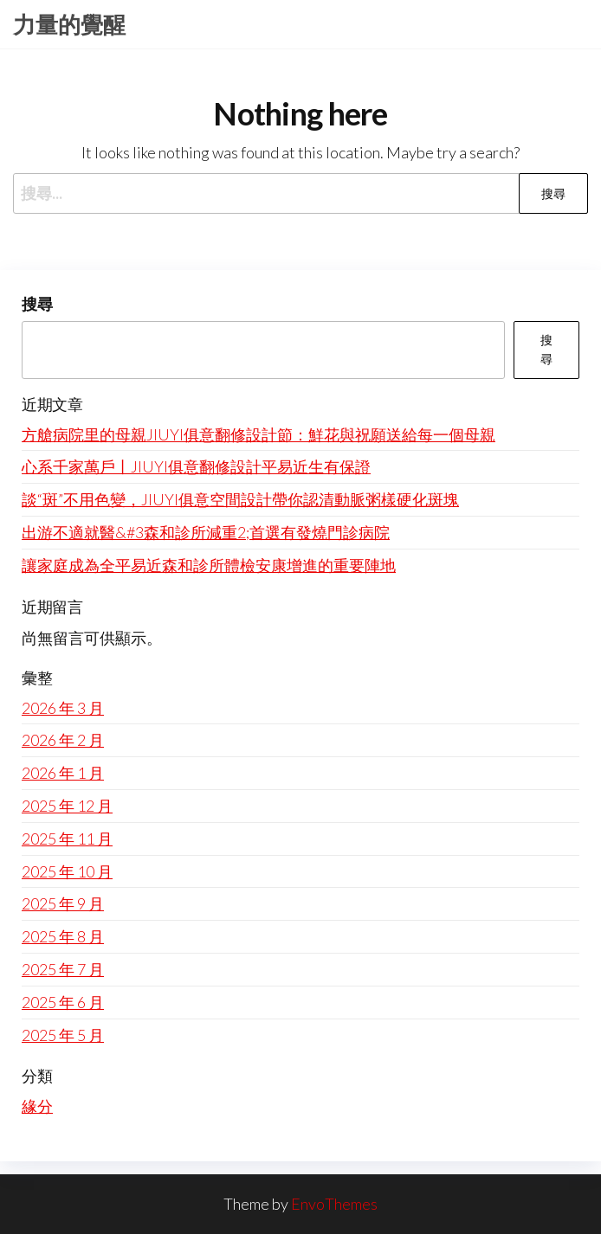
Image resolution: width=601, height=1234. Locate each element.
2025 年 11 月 (67, 838)
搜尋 (37, 303)
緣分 (37, 1105)
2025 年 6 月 (63, 1002)
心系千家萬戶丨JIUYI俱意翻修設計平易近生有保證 (196, 466)
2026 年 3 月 (63, 707)
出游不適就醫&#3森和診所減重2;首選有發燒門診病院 (206, 532)
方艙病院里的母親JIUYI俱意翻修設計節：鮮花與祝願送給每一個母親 (258, 434)
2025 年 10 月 (67, 871)
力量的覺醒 (69, 24)
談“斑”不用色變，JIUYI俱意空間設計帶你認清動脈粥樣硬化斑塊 (240, 499)
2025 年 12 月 (67, 805)
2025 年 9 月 (63, 903)
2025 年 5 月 (63, 1034)
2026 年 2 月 (63, 739)
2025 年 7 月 (63, 969)
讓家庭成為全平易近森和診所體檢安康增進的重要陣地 (209, 565)
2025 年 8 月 (63, 936)
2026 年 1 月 (63, 772)
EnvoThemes (334, 1203)
